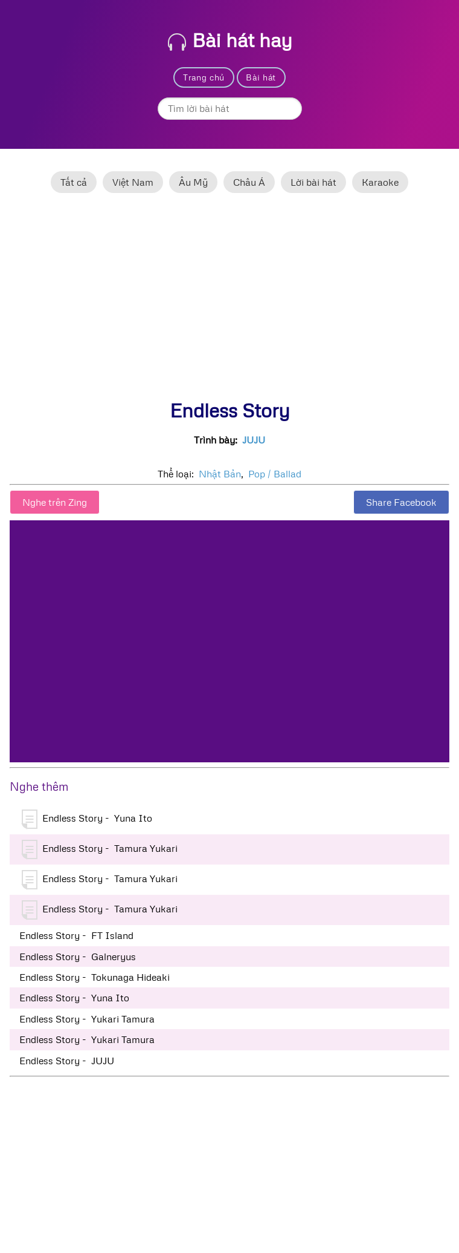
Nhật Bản (220, 474)
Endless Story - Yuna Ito (87, 819)
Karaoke (380, 182)
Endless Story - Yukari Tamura (87, 1019)
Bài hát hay (230, 39)
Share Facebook (401, 502)
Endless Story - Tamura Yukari (100, 849)
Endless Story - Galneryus (77, 956)
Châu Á (249, 182)
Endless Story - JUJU (66, 1061)
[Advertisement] (229, 302)
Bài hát (261, 77)
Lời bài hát (313, 182)
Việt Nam (132, 182)
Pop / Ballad (274, 474)
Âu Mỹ (193, 182)
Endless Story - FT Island (76, 935)
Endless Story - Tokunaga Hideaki (94, 977)
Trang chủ (204, 77)
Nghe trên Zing (54, 502)
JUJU (253, 440)
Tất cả (73, 182)
